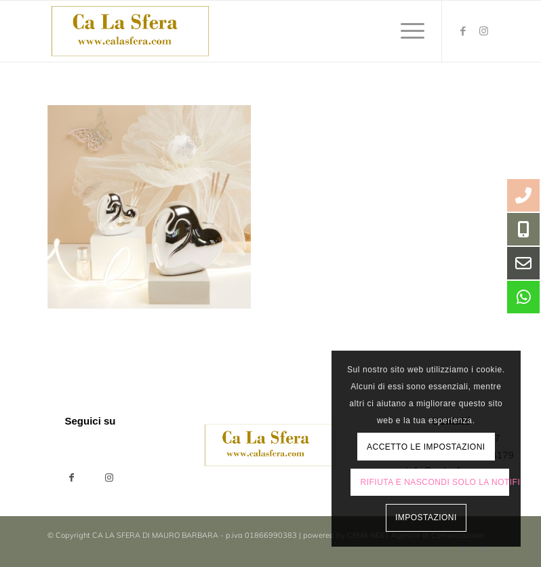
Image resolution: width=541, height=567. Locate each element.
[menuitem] (405, 31)
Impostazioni (426, 517)
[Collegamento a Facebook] (463, 31)
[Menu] (405, 31)
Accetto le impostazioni (426, 447)
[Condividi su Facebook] (71, 477)
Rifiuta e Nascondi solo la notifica (435, 482)
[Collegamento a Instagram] (483, 31)
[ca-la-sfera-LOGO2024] (131, 31)
